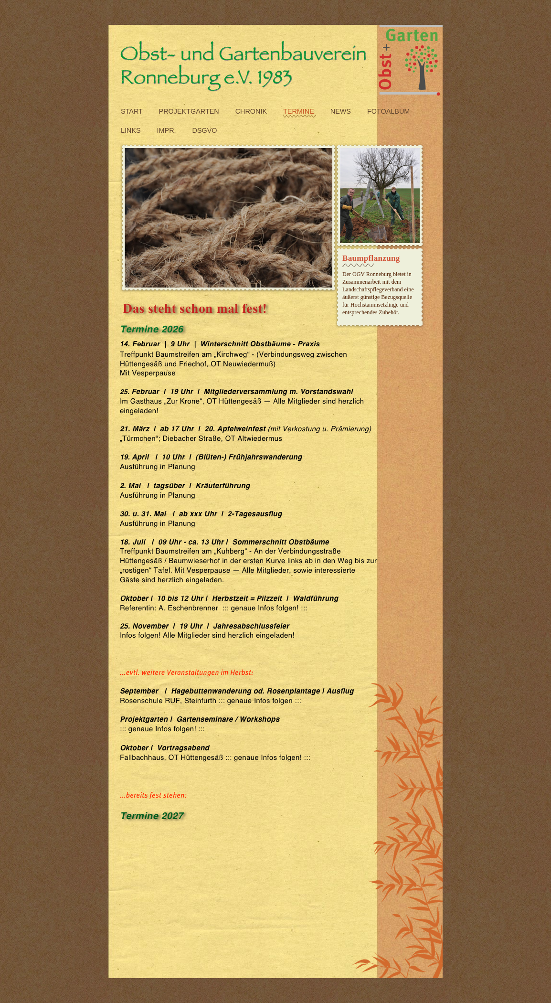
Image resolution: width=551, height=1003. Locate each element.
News (341, 111)
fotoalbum (388, 111)
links (132, 130)
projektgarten (190, 111)
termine (299, 111)
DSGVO (204, 130)
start (133, 111)
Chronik (252, 111)
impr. (167, 130)
